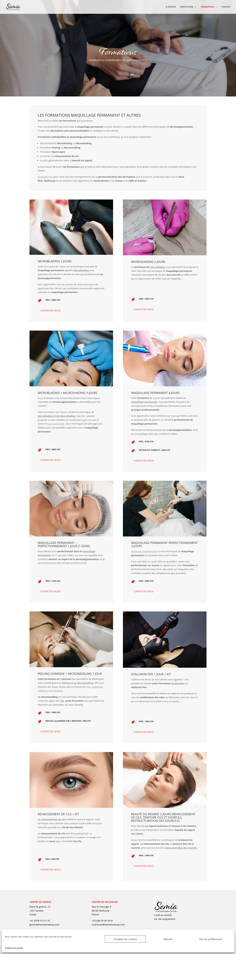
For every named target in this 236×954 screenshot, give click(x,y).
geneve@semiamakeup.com (44, 924)
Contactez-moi (45, 176)
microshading (157, 267)
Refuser (168, 939)
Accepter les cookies (125, 939)
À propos (171, 7)
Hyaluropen (178, 683)
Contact (226, 7)
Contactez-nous (50, 310)
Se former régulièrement (144, 551)
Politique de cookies (14, 947)
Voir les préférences (210, 939)
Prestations (186, 7)
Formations (207, 7)
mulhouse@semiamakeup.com (108, 924)
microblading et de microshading (56, 416)
